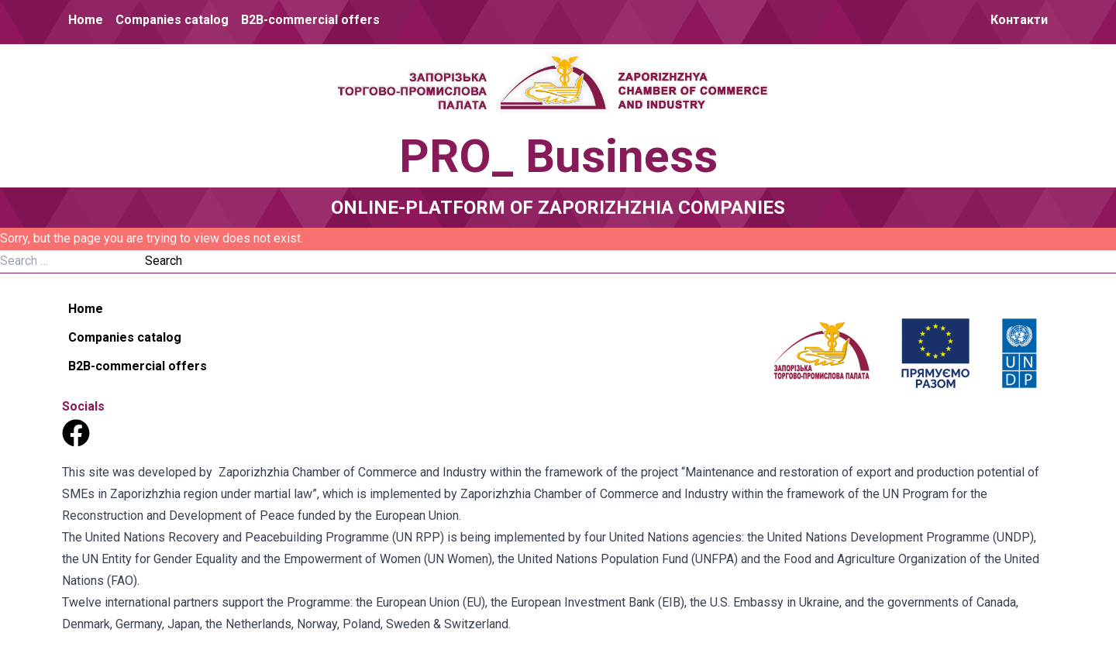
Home (85, 19)
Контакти (1019, 19)
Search (163, 260)
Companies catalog (172, 19)
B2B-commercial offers (310, 19)
